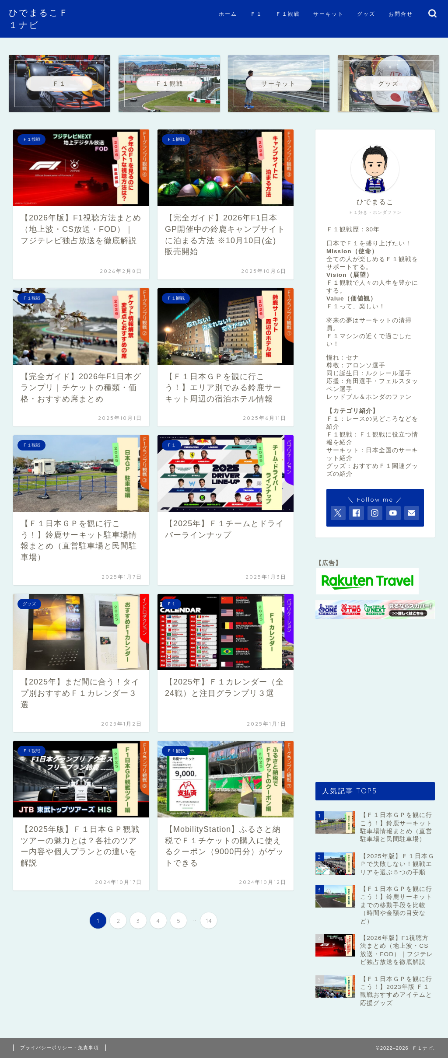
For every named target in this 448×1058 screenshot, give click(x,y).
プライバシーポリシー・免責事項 (59, 1047)
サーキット (328, 13)
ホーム (228, 13)
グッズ (366, 13)
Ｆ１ (256, 13)
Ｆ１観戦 (288, 13)
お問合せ (400, 13)
